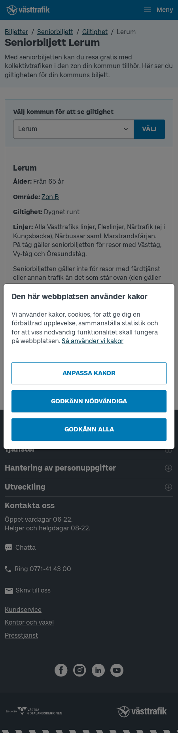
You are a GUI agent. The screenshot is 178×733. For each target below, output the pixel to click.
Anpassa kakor (89, 373)
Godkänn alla (89, 429)
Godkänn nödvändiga (89, 401)
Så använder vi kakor (92, 341)
